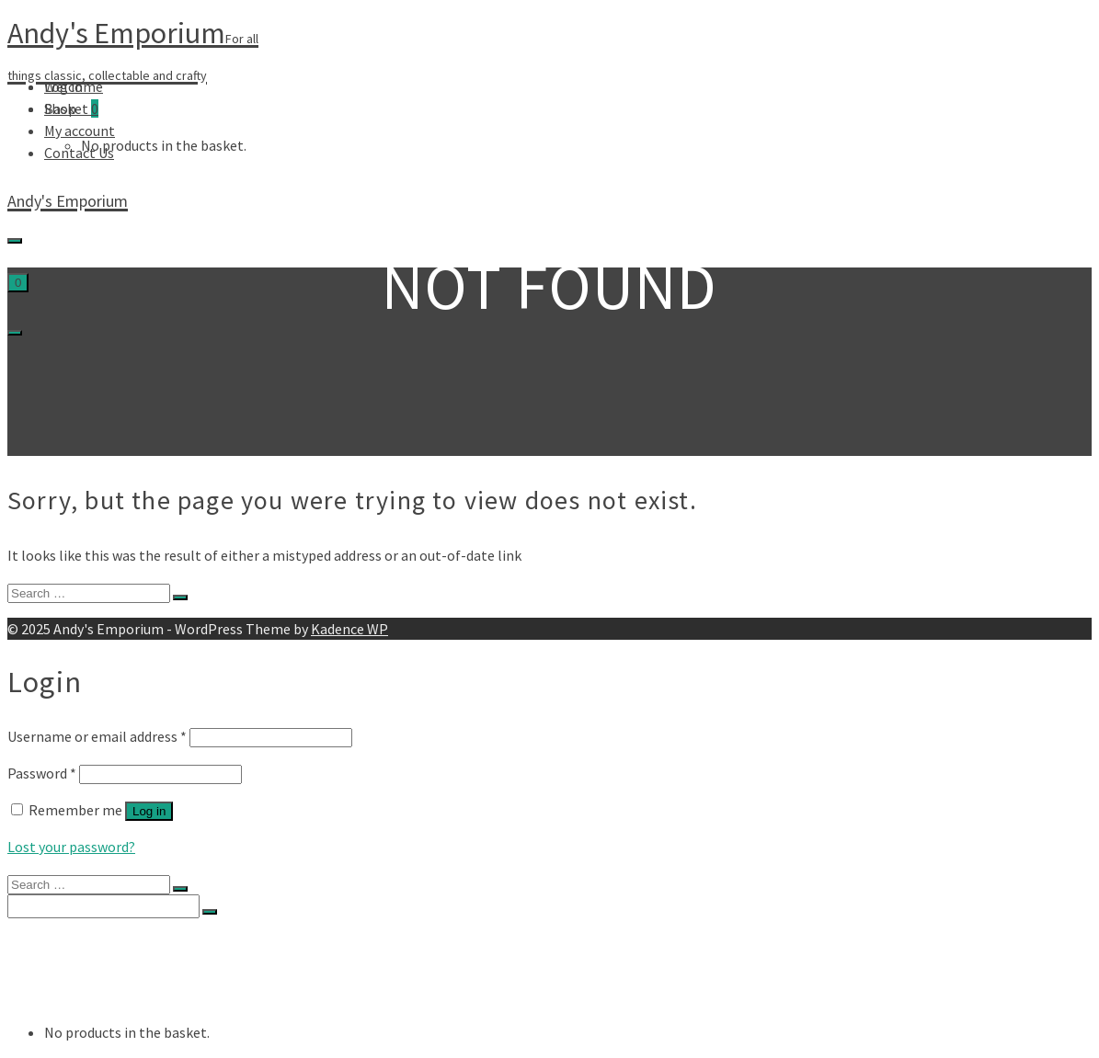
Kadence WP (349, 629)
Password (41, 773)
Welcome (73, 86)
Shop (60, 108)
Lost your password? (71, 846)
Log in (149, 811)
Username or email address (97, 736)
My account (79, 130)
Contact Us (79, 152)
